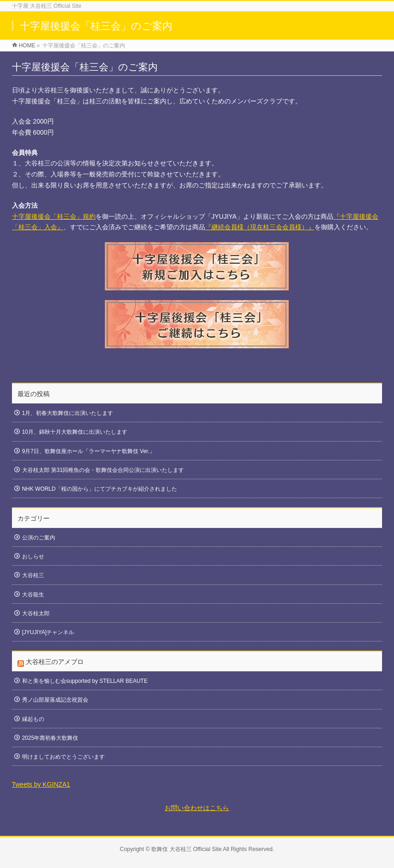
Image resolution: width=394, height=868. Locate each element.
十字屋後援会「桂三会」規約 (54, 216)
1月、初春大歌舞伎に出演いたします (68, 413)
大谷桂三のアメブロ (55, 661)
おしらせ (33, 556)
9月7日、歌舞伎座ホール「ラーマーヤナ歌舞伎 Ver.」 (88, 451)
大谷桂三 (33, 575)
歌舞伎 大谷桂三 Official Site (186, 849)
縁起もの (33, 719)
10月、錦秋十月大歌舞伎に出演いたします (74, 432)
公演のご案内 (38, 537)
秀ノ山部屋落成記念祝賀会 (55, 700)
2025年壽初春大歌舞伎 (50, 738)
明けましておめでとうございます (63, 757)
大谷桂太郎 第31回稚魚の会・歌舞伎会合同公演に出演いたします (103, 470)
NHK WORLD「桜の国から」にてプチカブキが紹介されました (99, 489)
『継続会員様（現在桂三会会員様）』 (259, 227)
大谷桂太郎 (36, 613)
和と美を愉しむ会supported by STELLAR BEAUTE (85, 681)
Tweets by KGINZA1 (41, 784)
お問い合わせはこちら (197, 807)
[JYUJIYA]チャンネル (48, 632)
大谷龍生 (33, 594)
